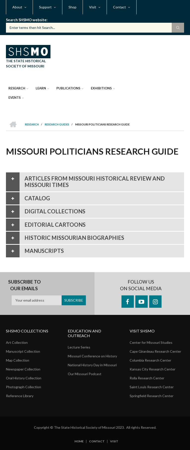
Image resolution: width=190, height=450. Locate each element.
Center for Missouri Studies (151, 342)
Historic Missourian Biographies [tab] (65, 238)
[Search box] (95, 28)
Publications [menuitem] (68, 88)
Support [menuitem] (45, 7)
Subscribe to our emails (24, 285)
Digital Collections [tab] (45, 211)
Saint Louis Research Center (152, 387)
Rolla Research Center (147, 378)
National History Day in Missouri (92, 365)
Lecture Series (79, 347)
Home (79, 441)
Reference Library (19, 396)
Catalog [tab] (28, 198)
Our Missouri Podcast (84, 374)
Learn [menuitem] (41, 88)
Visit (114, 441)
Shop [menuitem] (72, 7)
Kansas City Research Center (152, 369)
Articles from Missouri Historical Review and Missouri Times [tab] (85, 181)
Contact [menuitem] (119, 7)
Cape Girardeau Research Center (155, 351)
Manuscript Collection (23, 351)
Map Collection (17, 360)
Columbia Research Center (150, 360)
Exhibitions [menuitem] (101, 88)
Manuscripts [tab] (35, 251)
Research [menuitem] (16, 88)
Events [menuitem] (14, 98)
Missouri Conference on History (92, 356)
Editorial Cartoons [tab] (46, 225)
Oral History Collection (23, 378)
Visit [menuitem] (92, 7)
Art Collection (17, 342)
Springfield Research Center (151, 396)
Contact (97, 441)
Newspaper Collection (23, 369)
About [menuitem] (17, 7)
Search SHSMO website (26, 20)
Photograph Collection (23, 387)
